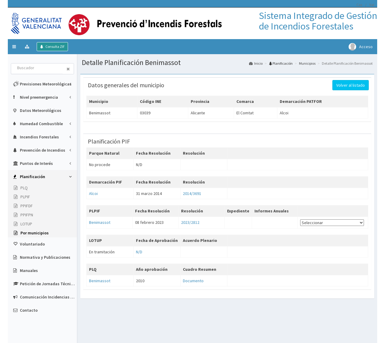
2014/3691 (192, 193)
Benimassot (99, 222)
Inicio (256, 63)
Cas (359, 4)
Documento (193, 280)
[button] (14, 46)
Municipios (307, 63)
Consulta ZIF (55, 46)
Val (371, 4)
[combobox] (37, 68)
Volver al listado (350, 85)
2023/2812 (190, 222)
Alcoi (93, 193)
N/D (139, 252)
